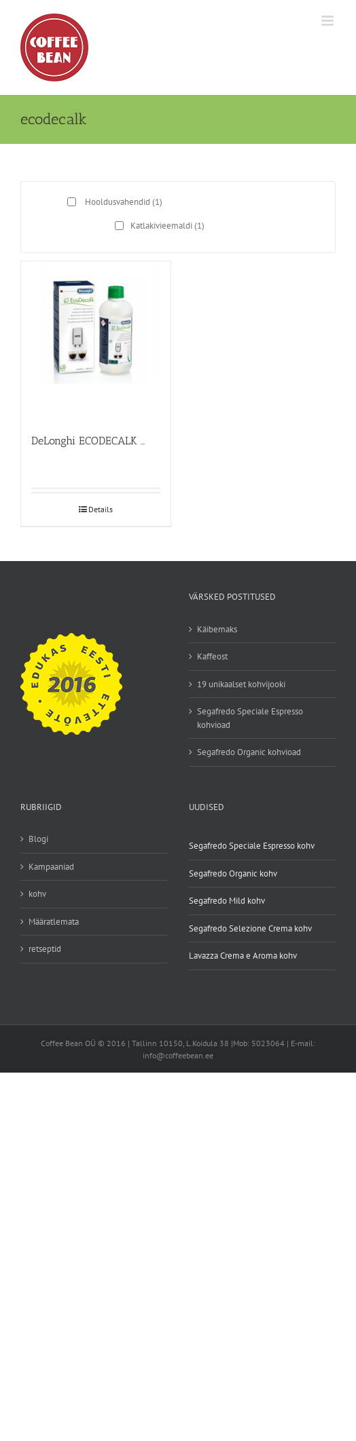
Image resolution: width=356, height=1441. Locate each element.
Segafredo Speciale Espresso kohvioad (250, 718)
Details (100, 509)
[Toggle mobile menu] (328, 21)
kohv (37, 894)
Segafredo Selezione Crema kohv (250, 928)
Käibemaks (217, 629)
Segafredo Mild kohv (227, 900)
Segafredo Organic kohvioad (249, 752)
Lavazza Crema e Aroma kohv (243, 955)
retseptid (45, 949)
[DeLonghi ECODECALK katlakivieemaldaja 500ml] (96, 341)
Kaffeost (212, 656)
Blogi (38, 839)
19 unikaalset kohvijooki (241, 684)
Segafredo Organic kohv (233, 873)
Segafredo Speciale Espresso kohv (252, 845)
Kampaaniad (51, 866)
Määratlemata (54, 921)
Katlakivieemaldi (167, 225)
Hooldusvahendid (123, 202)
